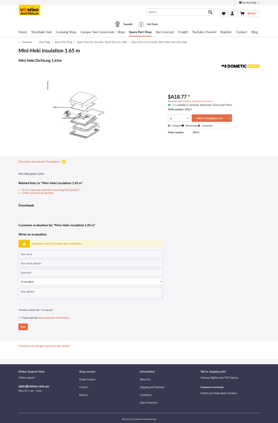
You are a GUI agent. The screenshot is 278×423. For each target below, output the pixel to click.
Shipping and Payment (152, 387)
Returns (83, 394)
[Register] (226, 32)
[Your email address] (90, 263)
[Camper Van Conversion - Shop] (102, 32)
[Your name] (90, 254)
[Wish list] (224, 13)
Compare (175, 125)
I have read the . (45, 317)
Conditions (146, 394)
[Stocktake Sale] (41, 32)
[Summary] (90, 272)
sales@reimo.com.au (33, 386)
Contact (83, 387)
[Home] (22, 32)
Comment (205, 125)
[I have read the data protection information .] (19, 317)
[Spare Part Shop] (140, 32)
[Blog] (254, 32)
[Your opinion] (90, 293)
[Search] (210, 11)
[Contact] (241, 32)
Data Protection (148, 402)
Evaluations (56, 161)
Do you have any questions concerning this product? (48, 189)
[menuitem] (180, 13)
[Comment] (90, 281)
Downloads (39, 161)
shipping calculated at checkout (198, 101)
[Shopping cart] (248, 13)
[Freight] (183, 32)
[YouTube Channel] (204, 32)
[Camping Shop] (66, 32)
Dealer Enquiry (87, 379)
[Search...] (180, 11)
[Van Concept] (165, 32)
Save (23, 326)
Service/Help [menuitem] (248, 2)
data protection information (53, 317)
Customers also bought (31, 345)
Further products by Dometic (36, 192)
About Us (145, 379)
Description (24, 161)
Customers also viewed (56, 345)
